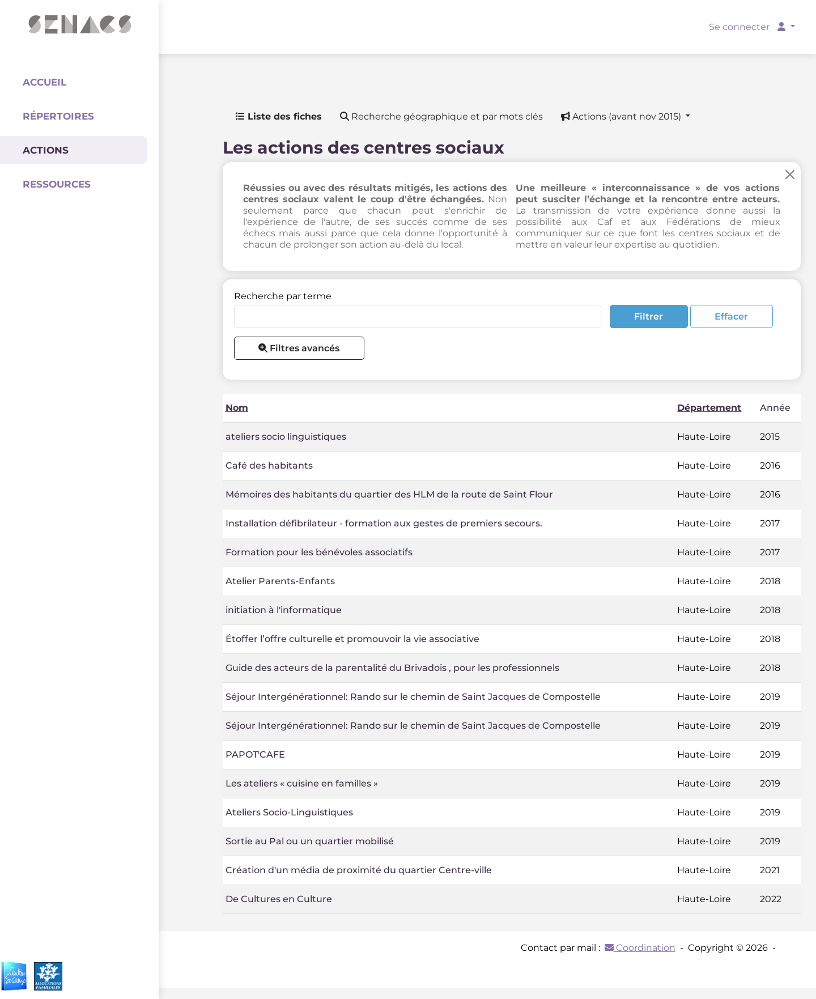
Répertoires (58, 116)
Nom (237, 407)
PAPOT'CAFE (255, 754)
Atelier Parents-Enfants (280, 581)
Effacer (731, 316)
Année (775, 407)
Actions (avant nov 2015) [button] (622, 116)
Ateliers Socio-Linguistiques (289, 812)
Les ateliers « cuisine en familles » (302, 783)
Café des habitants (269, 465)
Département (709, 407)
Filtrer (648, 316)
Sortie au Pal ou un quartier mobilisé (310, 841)
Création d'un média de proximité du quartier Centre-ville (359, 870)
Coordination (640, 947)
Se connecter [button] (748, 27)
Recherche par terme (283, 296)
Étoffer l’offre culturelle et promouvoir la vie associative (352, 639)
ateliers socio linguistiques (286, 436)
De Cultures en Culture (279, 899)
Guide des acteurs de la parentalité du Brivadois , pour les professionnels (392, 667)
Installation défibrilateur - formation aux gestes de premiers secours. (384, 523)
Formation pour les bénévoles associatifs (319, 552)
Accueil (44, 82)
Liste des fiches (279, 116)
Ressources (57, 184)
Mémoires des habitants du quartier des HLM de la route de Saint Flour (389, 494)
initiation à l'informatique (284, 610)
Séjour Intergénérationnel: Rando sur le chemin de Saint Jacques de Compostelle (413, 696)
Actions (46, 150)
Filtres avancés (298, 348)
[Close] (790, 174)
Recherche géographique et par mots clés (441, 116)
